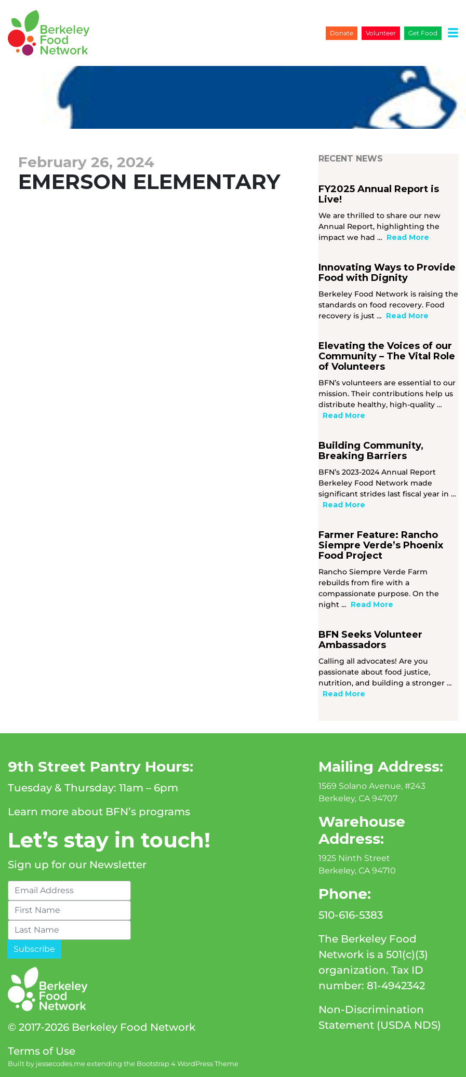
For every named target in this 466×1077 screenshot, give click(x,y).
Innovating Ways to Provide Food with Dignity (387, 273)
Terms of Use (41, 1051)
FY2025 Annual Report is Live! (378, 194)
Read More (408, 237)
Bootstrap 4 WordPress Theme (187, 1064)
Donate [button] (341, 33)
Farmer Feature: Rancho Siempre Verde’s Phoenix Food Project (380, 545)
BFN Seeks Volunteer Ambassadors (370, 640)
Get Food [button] (422, 33)
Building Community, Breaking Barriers (370, 451)
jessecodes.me (60, 1064)
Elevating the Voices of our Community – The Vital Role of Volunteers (386, 356)
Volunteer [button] (381, 33)
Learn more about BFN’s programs (99, 811)
